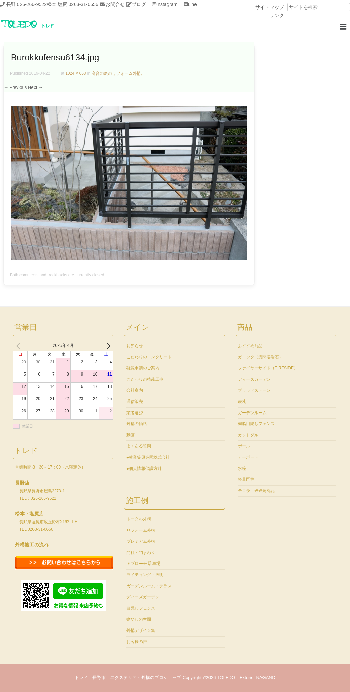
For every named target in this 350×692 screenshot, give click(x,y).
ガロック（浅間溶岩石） (260, 357)
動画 (130, 435)
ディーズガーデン (142, 597)
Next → (35, 87)
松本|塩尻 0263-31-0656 (72, 4)
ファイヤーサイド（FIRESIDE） (268, 368)
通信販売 (134, 401)
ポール (244, 446)
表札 (242, 401)
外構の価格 (136, 423)
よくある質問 (138, 446)
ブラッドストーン (254, 390)
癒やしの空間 (138, 619)
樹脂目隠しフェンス (256, 423)
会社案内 (134, 390)
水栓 (242, 468)
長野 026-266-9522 (26, 4)
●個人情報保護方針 (144, 468)
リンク (277, 15)
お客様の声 (136, 641)
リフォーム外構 (140, 530)
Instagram (166, 4)
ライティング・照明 (144, 574)
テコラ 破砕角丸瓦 (256, 490)
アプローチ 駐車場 (143, 563)
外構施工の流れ (32, 544)
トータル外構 (138, 519)
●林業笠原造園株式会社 (148, 457)
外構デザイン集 (140, 630)
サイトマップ (269, 7)
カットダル (248, 435)
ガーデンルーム (252, 412)
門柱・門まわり (140, 552)
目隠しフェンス (140, 608)
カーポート (248, 457)
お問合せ (115, 4)
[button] (343, 27)
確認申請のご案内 (142, 368)
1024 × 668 (75, 73)
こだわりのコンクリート (149, 357)
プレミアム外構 (140, 541)
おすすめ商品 (250, 345)
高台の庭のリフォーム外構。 (118, 73)
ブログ (139, 4)
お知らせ (134, 345)
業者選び (134, 412)
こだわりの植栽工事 (144, 379)
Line (192, 4)
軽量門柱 (246, 479)
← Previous (15, 87)
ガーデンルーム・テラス (149, 586)
